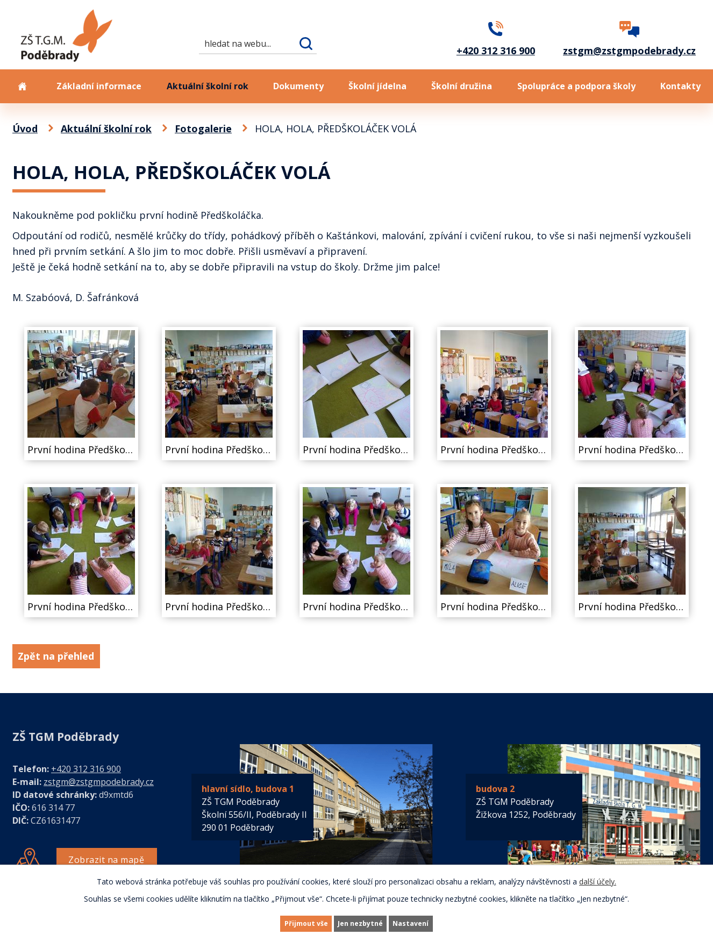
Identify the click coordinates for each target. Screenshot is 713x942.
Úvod (22, 86)
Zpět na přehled (65, 656)
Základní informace (98, 86)
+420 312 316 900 (86, 769)
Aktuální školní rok (207, 86)
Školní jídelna (377, 86)
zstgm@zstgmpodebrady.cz (99, 782)
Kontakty (680, 86)
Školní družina (461, 86)
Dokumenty (298, 86)
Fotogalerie (203, 128)
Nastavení (431, 922)
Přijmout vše (286, 922)
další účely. (597, 879)
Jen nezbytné (361, 922)
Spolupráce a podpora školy (576, 86)
